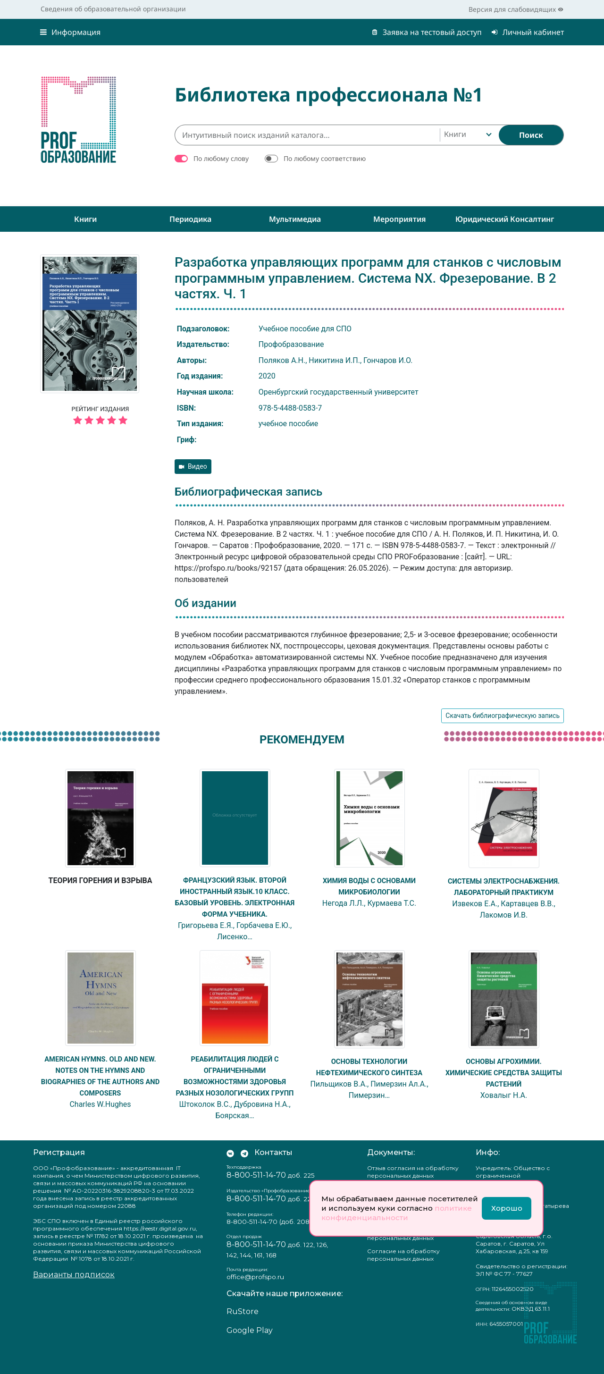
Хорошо (506, 1208)
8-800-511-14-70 (256, 1197)
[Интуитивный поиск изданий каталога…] (307, 135)
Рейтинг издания (100, 416)
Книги (85, 219)
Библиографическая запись (248, 491)
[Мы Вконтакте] (230, 1175)
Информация (70, 32)
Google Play (249, 1353)
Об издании (205, 603)
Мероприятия (399, 219)
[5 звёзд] (100, 420)
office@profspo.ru (255, 1299)
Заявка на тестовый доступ (426, 32)
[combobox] (467, 135)
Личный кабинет (527, 32)
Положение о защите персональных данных (400, 1256)
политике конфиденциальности (396, 1213)
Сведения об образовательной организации (113, 8)
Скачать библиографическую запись (502, 715)
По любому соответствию (325, 158)
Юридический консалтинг (504, 219)
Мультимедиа (295, 219)
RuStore (242, 1334)
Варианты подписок (74, 1297)
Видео (193, 466)
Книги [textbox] (455, 134)
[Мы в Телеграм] (244, 1175)
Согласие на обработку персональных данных (403, 1277)
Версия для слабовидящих (516, 9)
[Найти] (531, 135)
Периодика (190, 219)
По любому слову (221, 158)
